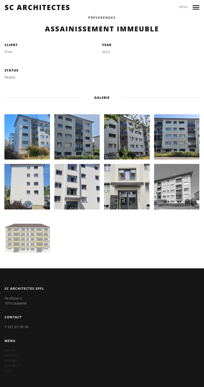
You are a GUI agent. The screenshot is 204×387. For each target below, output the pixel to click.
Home (9, 350)
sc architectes (37, 7)
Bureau (11, 360)
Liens (9, 371)
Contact (12, 365)
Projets (11, 355)
